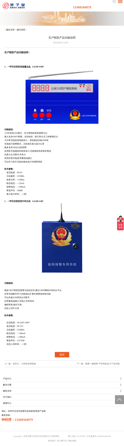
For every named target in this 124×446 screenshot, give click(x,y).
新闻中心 (7, 403)
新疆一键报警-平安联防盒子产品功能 (102, 364)
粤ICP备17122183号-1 (77, 436)
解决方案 (7, 385)
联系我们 (52, 441)
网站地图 (72, 441)
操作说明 (21, 30)
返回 (62, 354)
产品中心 (7, 379)
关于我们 (7, 397)
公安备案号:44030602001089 (99, 436)
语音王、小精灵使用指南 (24, 364)
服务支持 (10, 30)
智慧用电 (55, 436)
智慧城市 (64, 436)
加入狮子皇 (62, 441)
